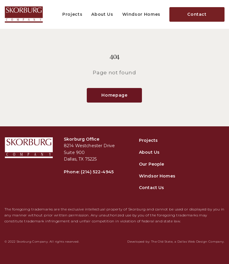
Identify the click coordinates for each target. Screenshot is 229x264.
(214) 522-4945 (97, 172)
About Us (102, 14)
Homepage (114, 95)
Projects (72, 14)
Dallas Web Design (192, 241)
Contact (197, 14)
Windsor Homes (141, 14)
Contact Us (151, 187)
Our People (151, 164)
